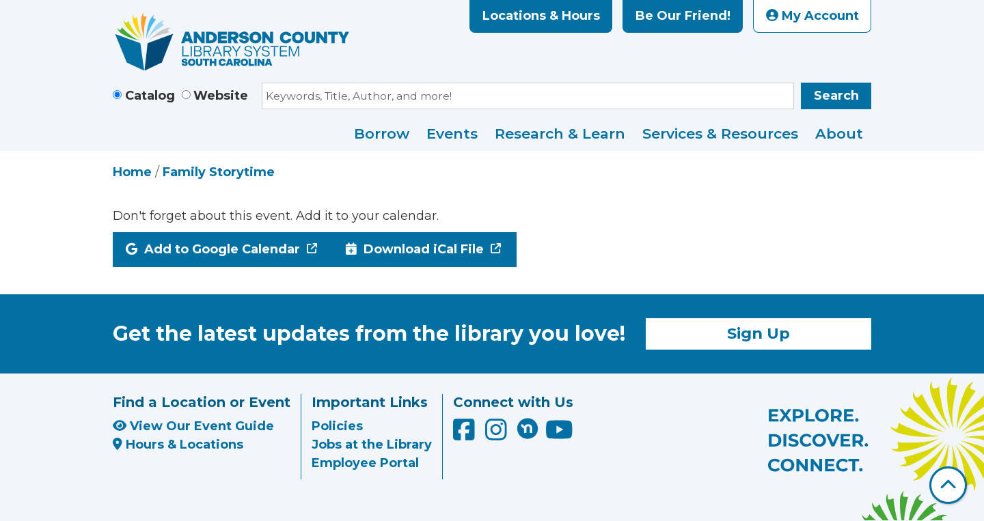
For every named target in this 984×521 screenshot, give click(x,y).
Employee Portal (365, 462)
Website (220, 95)
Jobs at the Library (372, 444)
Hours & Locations (178, 444)
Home (132, 172)
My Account (812, 15)
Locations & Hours (541, 15)
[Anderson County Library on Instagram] (497, 434)
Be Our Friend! (683, 15)
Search (836, 95)
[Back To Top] (948, 485)
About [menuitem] (839, 133)
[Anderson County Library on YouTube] (559, 434)
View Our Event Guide (193, 426)
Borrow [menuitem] (381, 133)
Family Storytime (219, 172)
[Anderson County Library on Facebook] (465, 434)
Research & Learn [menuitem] (560, 133)
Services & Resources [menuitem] (720, 133)
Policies (337, 426)
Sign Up (758, 333)
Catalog (150, 95)
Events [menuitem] (452, 133)
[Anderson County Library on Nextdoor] (527, 428)
